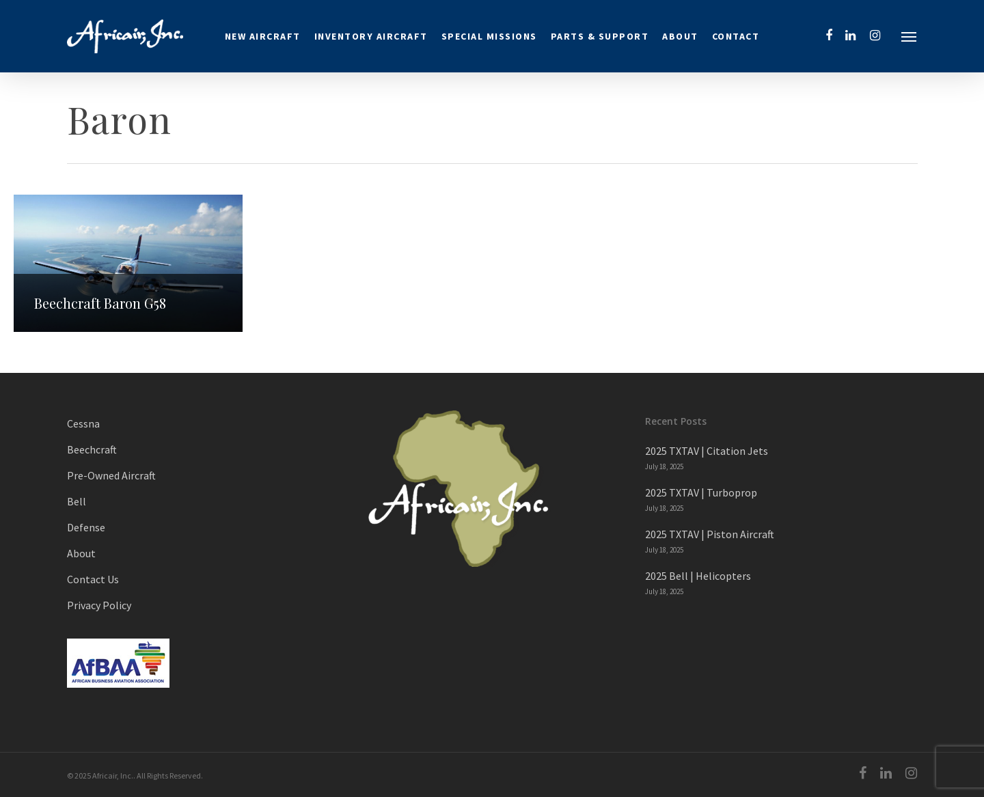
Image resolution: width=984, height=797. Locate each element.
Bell (76, 501)
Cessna (83, 423)
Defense (86, 527)
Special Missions (489, 36)
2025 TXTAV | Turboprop (701, 492)
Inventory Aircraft (371, 36)
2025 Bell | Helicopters (698, 576)
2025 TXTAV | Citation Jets (706, 451)
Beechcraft (92, 449)
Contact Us (93, 579)
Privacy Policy (99, 605)
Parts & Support (600, 36)
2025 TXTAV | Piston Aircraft (709, 534)
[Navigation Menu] (909, 36)
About (680, 36)
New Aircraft (263, 36)
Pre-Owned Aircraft (111, 475)
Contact (736, 36)
